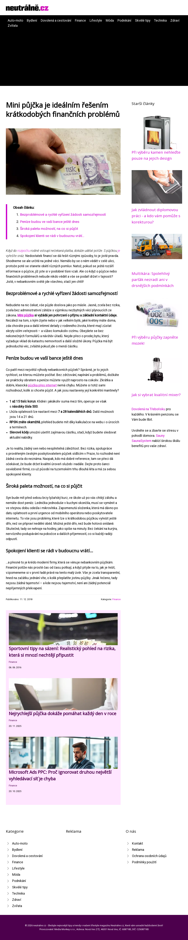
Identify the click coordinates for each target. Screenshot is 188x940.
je (119, 251)
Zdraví (174, 20)
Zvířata (13, 25)
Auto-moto (15, 20)
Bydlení (32, 20)
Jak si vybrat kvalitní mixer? (156, 394)
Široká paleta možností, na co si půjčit (49, 229)
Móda (110, 20)
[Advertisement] (94, 55)
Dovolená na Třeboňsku (148, 409)
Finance (80, 20)
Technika (160, 20)
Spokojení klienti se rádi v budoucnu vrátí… (52, 236)
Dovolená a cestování (56, 20)
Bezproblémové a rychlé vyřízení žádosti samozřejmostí (63, 214)
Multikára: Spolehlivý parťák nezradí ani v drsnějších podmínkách (153, 279)
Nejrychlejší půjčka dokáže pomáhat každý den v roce (62, 713)
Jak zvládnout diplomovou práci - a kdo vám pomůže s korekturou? (156, 216)
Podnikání (124, 20)
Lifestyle (96, 20)
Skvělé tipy (142, 20)
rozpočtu (23, 251)
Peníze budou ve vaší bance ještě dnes (49, 222)
